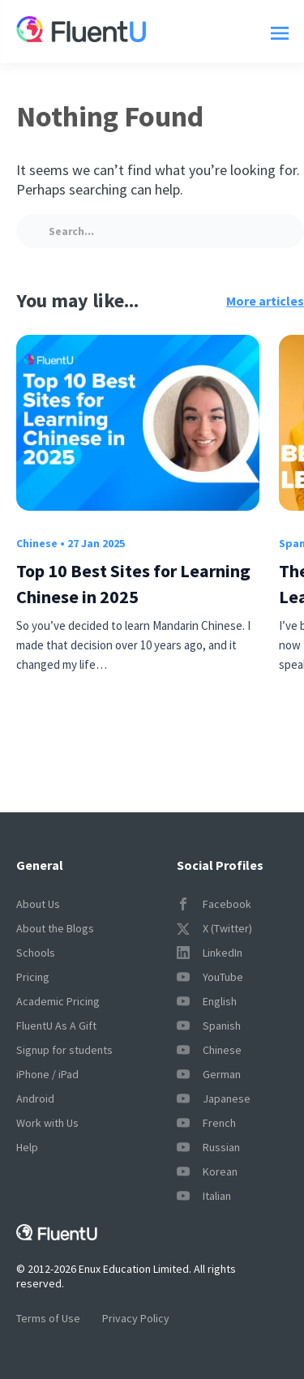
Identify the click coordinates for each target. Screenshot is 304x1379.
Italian (204, 1195)
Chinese (37, 543)
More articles (265, 301)
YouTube (210, 977)
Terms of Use (48, 1318)
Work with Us (47, 1123)
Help (27, 1147)
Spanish (209, 1025)
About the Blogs (55, 928)
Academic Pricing (58, 1001)
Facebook (214, 904)
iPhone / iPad (47, 1074)
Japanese (213, 1098)
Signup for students (64, 1050)
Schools (35, 952)
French (206, 1123)
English (207, 1001)
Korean (207, 1171)
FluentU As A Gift (56, 1025)
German (209, 1074)
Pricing (32, 977)
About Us (38, 904)
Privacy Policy (135, 1318)
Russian (208, 1147)
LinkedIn (209, 952)
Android (35, 1098)
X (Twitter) (214, 928)
